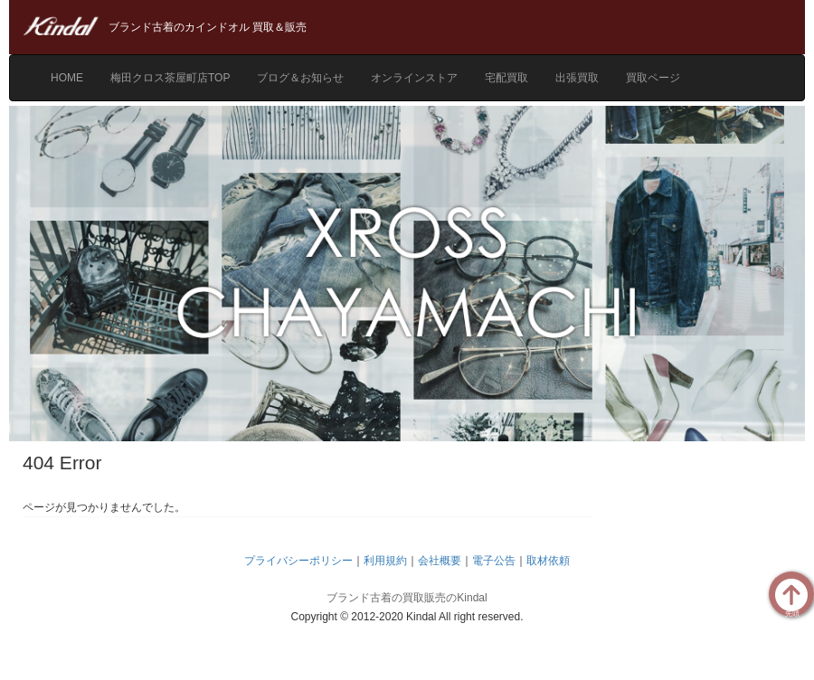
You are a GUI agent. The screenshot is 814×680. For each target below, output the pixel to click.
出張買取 (577, 77)
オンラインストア (414, 77)
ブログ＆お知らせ (300, 77)
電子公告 (494, 560)
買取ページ (653, 77)
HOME (67, 77)
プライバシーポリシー (298, 560)
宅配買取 (506, 77)
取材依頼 (548, 560)
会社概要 (439, 560)
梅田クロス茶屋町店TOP (170, 77)
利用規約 (385, 560)
